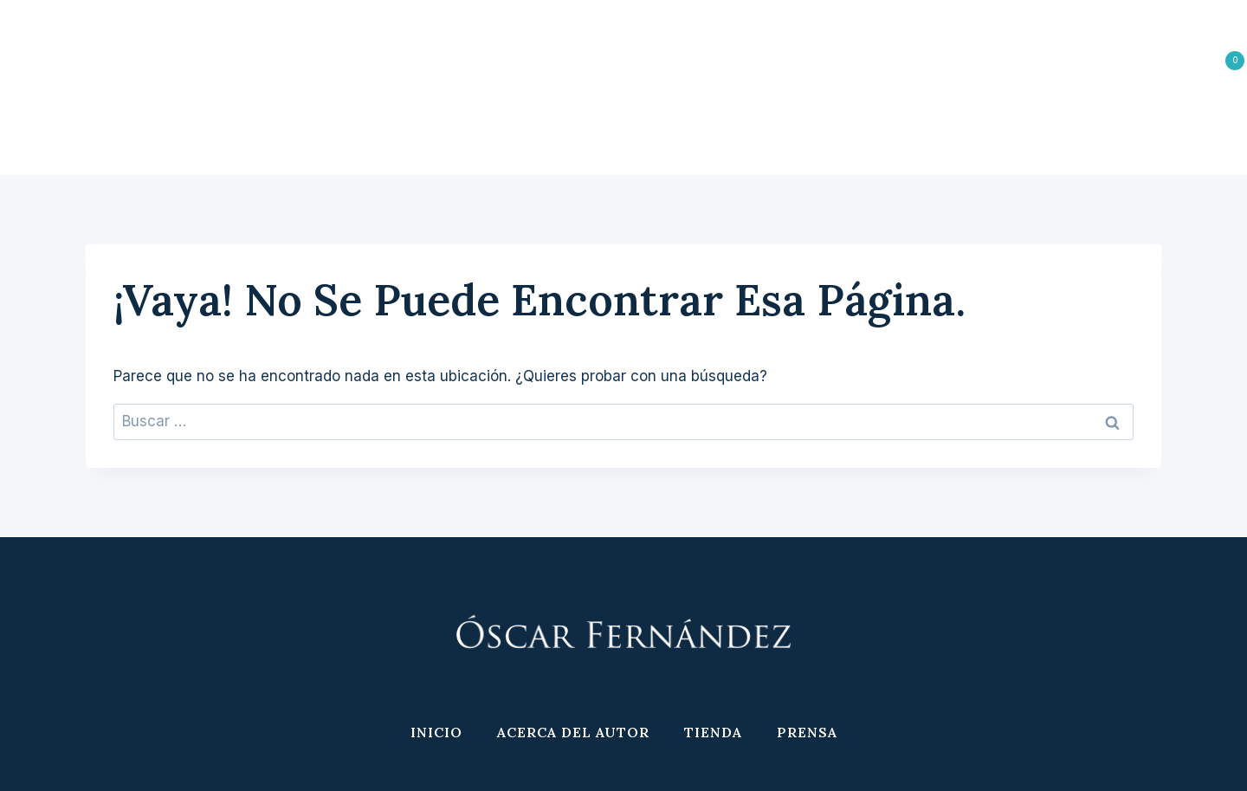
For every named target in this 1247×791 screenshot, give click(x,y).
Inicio (436, 134)
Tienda (713, 134)
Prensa (807, 134)
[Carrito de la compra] (1216, 60)
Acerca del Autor (573, 134)
